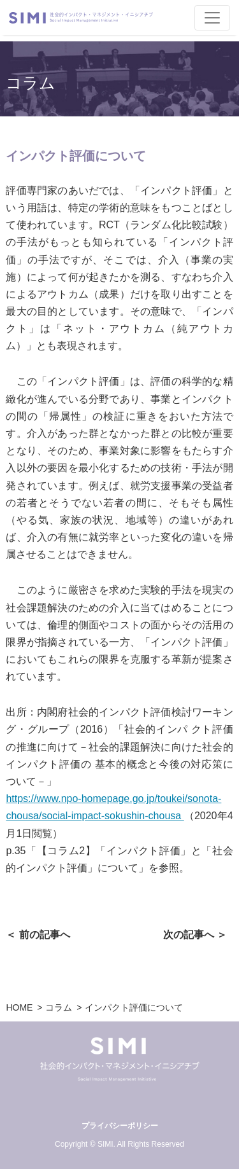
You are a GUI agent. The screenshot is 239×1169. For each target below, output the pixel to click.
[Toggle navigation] (212, 18)
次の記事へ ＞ (195, 934)
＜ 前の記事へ (37, 934)
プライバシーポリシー (120, 1125)
